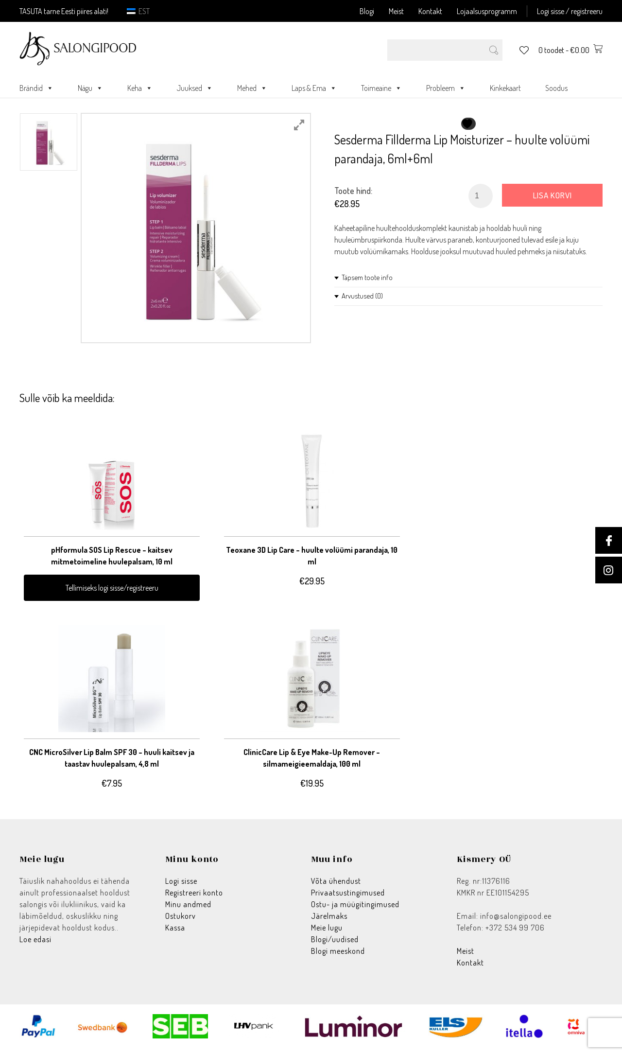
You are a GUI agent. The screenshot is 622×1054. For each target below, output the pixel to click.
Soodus (556, 88)
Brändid (36, 88)
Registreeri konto (194, 898)
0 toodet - (570, 50)
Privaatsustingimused (348, 898)
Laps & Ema (314, 88)
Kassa (175, 933)
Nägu (90, 88)
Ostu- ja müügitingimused (355, 910)
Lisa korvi (552, 195)
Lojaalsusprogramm (487, 11)
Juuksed (195, 88)
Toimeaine (381, 88)
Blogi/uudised (335, 945)
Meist (396, 11)
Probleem (446, 88)
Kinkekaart (505, 88)
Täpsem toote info (367, 277)
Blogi (367, 11)
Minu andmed (188, 910)
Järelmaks (329, 922)
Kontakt (430, 11)
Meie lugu (327, 933)
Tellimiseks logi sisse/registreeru (83, 583)
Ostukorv (180, 922)
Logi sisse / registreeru (570, 11)
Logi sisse (181, 887)
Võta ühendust (336, 887)
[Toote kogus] (480, 196)
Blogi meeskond (338, 957)
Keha (140, 88)
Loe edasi (35, 945)
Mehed (252, 88)
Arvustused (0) (362, 295)
